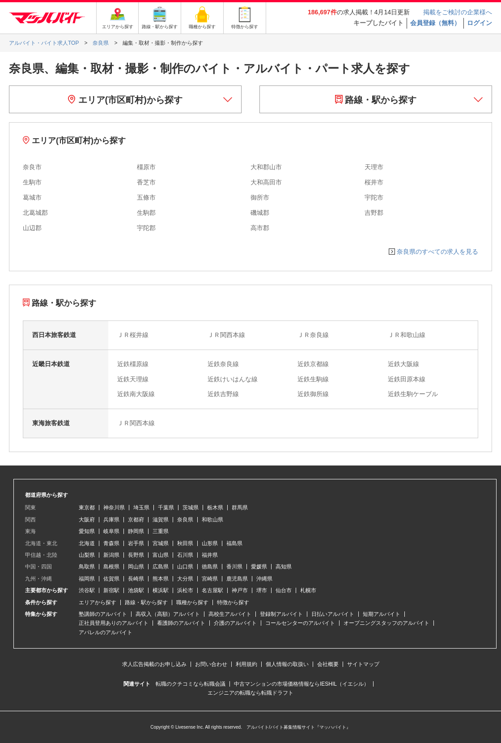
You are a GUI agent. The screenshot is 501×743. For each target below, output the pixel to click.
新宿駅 (111, 590)
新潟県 (111, 555)
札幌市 (308, 590)
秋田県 (185, 543)
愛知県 (87, 531)
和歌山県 (212, 520)
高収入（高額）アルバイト (168, 614)
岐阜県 (111, 531)
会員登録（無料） (435, 22)
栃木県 (215, 507)
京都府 (136, 520)
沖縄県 (264, 579)
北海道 (87, 543)
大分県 (185, 579)
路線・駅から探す (376, 100)
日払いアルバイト (332, 614)
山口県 (185, 567)
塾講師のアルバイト (103, 614)
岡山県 (136, 567)
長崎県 (136, 579)
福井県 (210, 555)
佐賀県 (111, 579)
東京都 (87, 507)
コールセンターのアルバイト (300, 623)
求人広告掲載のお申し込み (154, 664)
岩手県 (136, 543)
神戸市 (240, 590)
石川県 (185, 555)
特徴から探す (233, 602)
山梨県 (87, 555)
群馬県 (240, 507)
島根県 (111, 567)
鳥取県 (87, 567)
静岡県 (136, 531)
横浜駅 (161, 590)
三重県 (161, 531)
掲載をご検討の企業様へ (457, 12)
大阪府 (87, 520)
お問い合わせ (211, 664)
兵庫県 (111, 520)
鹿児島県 (237, 579)
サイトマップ (363, 664)
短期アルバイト (381, 614)
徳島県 (210, 567)
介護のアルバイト (235, 623)
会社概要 (328, 664)
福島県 (234, 543)
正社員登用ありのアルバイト (114, 623)
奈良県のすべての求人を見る (437, 251)
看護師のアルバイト (181, 623)
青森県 (111, 543)
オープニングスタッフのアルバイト (386, 623)
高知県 (284, 567)
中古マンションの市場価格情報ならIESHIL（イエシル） (301, 684)
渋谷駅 (87, 590)
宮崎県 (210, 579)
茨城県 (191, 507)
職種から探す (192, 602)
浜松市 (185, 590)
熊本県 (161, 579)
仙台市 (284, 590)
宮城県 (161, 543)
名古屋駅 (212, 590)
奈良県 (185, 520)
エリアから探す (97, 602)
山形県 (210, 543)
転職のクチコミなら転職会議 (190, 684)
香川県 (234, 567)
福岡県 (87, 579)
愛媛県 (259, 567)
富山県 (161, 555)
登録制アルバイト (281, 614)
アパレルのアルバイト (105, 632)
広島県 (161, 567)
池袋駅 (136, 590)
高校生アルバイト (229, 614)
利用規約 (246, 664)
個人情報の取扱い (287, 664)
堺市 (261, 590)
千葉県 (166, 507)
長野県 (136, 555)
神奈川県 (114, 507)
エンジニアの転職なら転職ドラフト (250, 693)
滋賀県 (161, 520)
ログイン (479, 22)
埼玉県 (141, 507)
